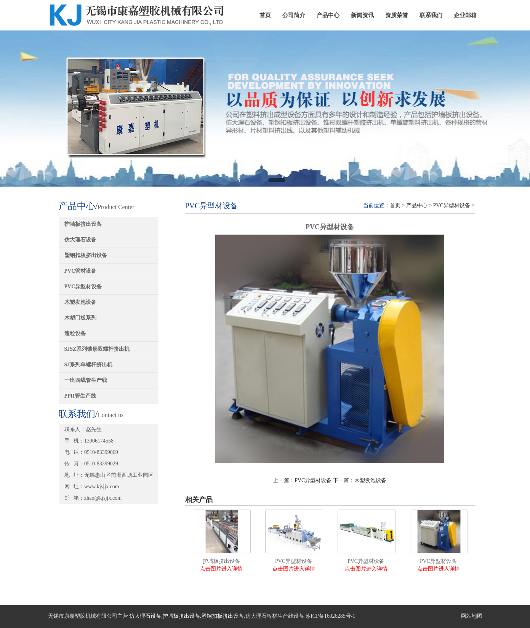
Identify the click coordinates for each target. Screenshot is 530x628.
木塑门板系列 (80, 318)
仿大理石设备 (80, 240)
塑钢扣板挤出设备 (85, 255)
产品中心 (328, 15)
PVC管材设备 (80, 271)
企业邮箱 (465, 15)
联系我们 (431, 15)
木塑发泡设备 (80, 302)
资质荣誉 (396, 15)
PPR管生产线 (80, 396)
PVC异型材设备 (83, 286)
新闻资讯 (362, 15)
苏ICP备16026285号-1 (330, 616)
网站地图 (471, 616)
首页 (265, 15)
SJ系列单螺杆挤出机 (88, 365)
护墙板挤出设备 (83, 224)
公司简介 (293, 15)
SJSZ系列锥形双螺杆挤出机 (97, 349)
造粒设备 (75, 333)
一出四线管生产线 (85, 380)
